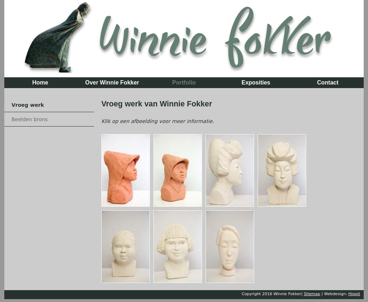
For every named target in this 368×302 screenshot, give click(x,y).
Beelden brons (30, 119)
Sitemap (312, 294)
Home (40, 82)
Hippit (354, 294)
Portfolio (184, 82)
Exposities (256, 82)
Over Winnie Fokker (112, 82)
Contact (328, 82)
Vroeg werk (28, 105)
